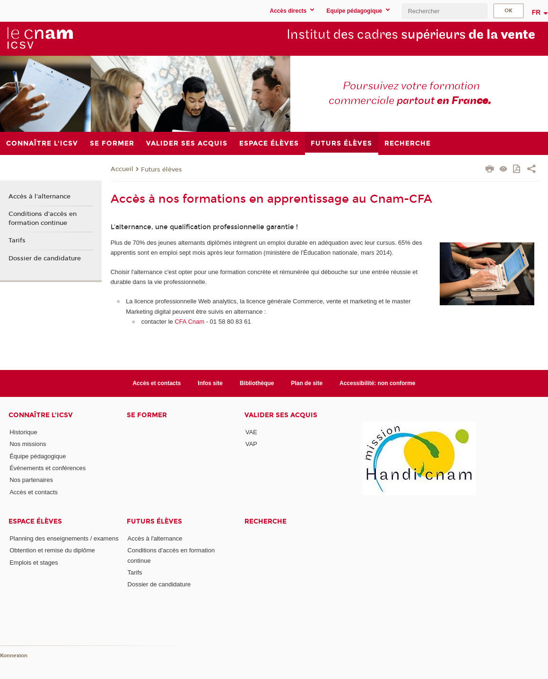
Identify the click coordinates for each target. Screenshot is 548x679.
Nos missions (27, 443)
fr (536, 12)
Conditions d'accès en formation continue (43, 218)
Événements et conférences (47, 468)
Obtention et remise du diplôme (52, 550)
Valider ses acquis (280, 415)
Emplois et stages (33, 562)
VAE (251, 432)
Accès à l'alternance (39, 196)
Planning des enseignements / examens (64, 538)
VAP (251, 443)
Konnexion (13, 656)
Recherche (265, 521)
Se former (147, 415)
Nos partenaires (31, 479)
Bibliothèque (257, 383)
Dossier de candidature (45, 258)
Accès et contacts (156, 383)
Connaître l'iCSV (41, 415)
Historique (23, 432)
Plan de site (306, 383)
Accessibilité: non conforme (377, 383)
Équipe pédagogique (37, 456)
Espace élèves (35, 521)
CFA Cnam (189, 321)
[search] (444, 11)
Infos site (210, 383)
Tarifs (17, 240)
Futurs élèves (161, 169)
